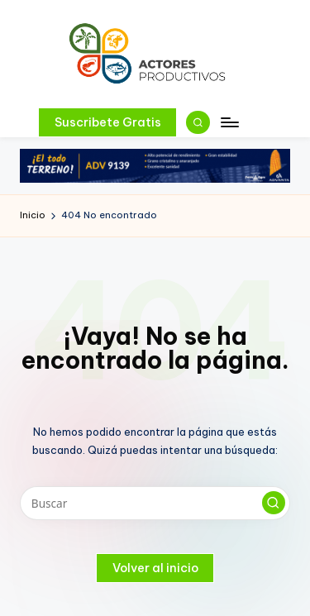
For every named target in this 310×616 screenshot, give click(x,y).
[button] (107, 122)
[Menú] (229, 122)
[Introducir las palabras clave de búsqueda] (155, 503)
